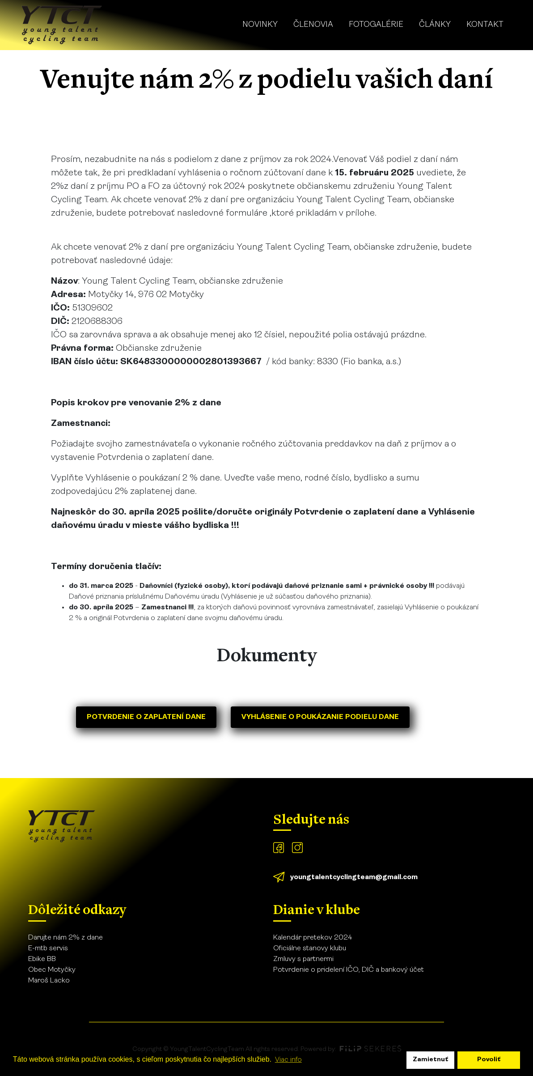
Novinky (260, 25)
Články (435, 25)
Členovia (313, 25)
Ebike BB (42, 959)
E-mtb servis (48, 948)
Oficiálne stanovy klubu (309, 948)
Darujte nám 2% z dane (65, 937)
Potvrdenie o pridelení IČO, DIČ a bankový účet (348, 970)
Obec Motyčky (52, 970)
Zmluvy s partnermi (303, 959)
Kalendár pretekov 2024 (312, 937)
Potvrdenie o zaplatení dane (146, 717)
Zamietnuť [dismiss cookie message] (430, 1059)
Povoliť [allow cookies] (489, 1059)
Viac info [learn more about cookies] (288, 1059)
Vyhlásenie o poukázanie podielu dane (320, 717)
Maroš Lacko (49, 980)
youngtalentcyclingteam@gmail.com (354, 877)
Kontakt (484, 25)
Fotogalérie (376, 25)
